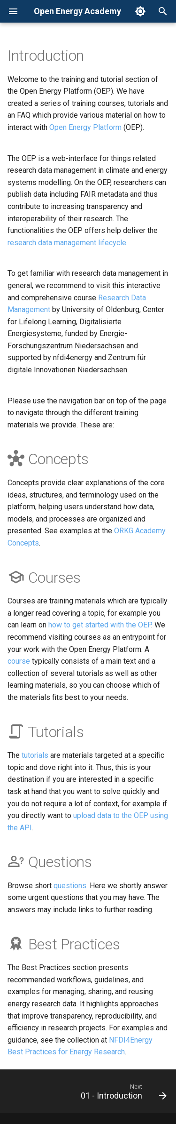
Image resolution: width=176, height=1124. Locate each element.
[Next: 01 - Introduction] (122, 1094)
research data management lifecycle (67, 242)
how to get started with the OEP (99, 624)
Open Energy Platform (85, 127)
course (19, 661)
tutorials (35, 755)
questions (70, 885)
